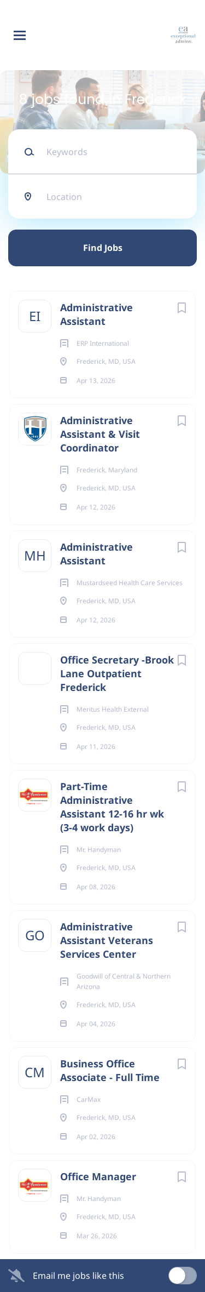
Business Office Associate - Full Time (110, 1070)
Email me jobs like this (78, 1276)
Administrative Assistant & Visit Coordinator (100, 434)
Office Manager (98, 1176)
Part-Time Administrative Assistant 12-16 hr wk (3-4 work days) (112, 807)
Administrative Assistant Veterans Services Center (106, 940)
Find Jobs (102, 248)
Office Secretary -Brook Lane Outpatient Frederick (117, 673)
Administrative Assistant (96, 314)
